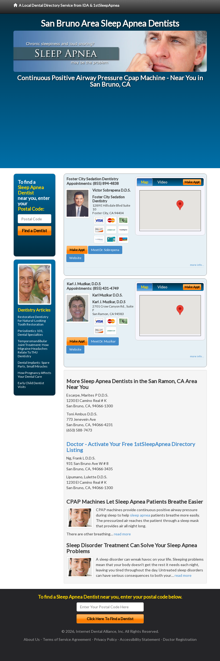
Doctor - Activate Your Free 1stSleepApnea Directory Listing (130, 447)
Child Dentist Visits (31, 385)
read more (122, 534)
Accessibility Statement (140, 639)
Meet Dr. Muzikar (103, 341)
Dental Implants (29, 362)
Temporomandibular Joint (32, 343)
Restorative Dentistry (33, 317)
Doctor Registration (180, 639)
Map (144, 182)
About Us (32, 639)
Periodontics (27, 331)
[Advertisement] (110, 130)
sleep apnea (140, 515)
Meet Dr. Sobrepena (105, 250)
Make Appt (77, 250)
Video (162, 182)
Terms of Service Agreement (67, 639)
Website (75, 258)
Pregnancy (32, 373)
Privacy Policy (105, 639)
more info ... (197, 264)
